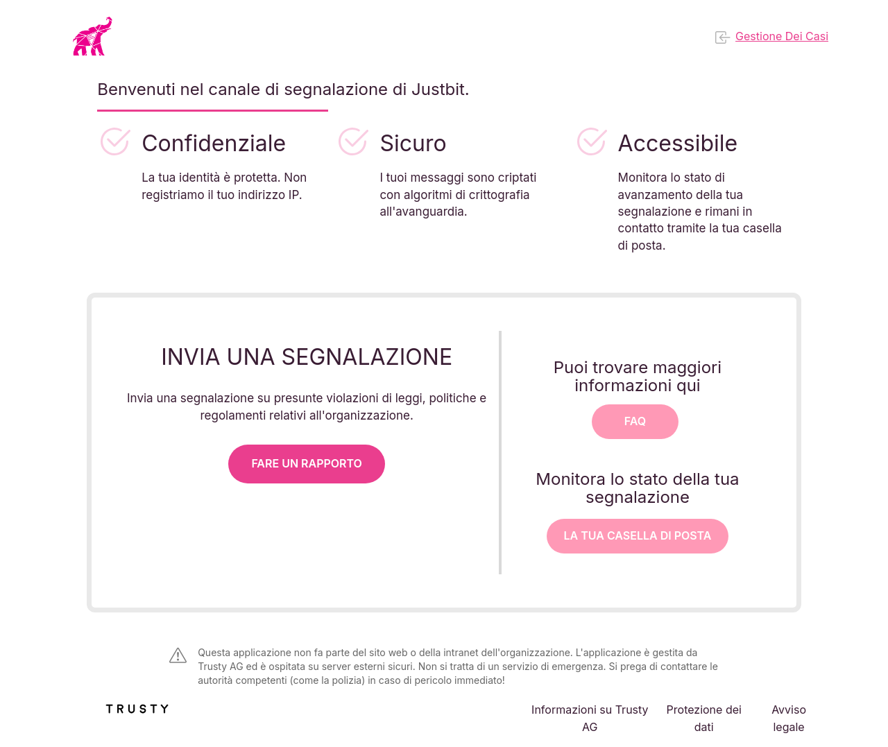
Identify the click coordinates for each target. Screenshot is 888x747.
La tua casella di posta (638, 535)
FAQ (635, 421)
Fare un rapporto (306, 463)
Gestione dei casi (771, 37)
